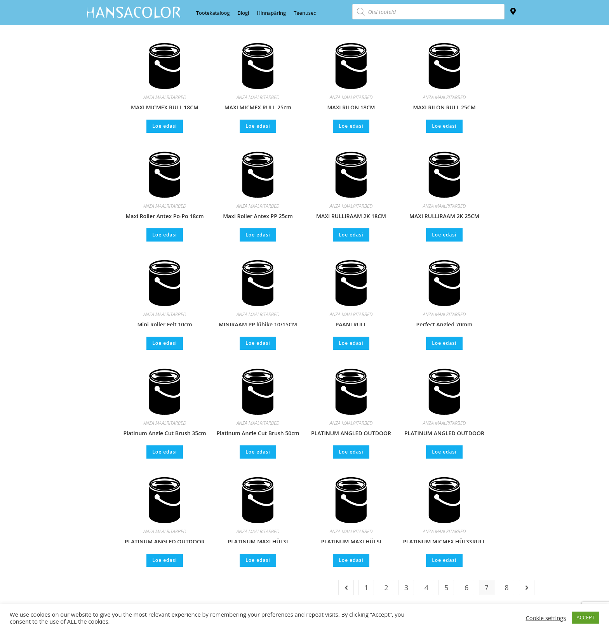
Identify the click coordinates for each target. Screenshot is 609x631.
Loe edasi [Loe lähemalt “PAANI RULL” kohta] (351, 343)
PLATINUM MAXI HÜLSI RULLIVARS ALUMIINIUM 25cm (258, 540)
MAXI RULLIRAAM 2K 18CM (351, 215)
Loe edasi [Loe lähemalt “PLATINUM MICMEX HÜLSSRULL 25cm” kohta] (444, 560)
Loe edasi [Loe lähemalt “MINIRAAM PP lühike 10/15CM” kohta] (257, 343)
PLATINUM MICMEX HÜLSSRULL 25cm (444, 540)
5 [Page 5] (446, 587)
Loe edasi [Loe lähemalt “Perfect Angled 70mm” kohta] (444, 343)
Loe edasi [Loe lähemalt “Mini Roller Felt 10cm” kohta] (164, 343)
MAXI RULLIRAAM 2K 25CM (444, 215)
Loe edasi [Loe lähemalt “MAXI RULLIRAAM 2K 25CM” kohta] (444, 234)
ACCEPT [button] (585, 617)
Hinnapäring (271, 12)
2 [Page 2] (386, 587)
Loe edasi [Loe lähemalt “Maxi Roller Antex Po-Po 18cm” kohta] (164, 234)
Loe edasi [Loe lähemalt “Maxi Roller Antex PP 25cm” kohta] (257, 234)
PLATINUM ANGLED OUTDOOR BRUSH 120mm (444, 432)
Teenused (305, 12)
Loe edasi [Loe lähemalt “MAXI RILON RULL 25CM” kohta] (444, 126)
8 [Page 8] (506, 587)
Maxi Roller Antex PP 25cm (258, 215)
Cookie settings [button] (546, 617)
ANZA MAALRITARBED (164, 97)
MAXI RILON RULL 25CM (444, 106)
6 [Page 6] (466, 587)
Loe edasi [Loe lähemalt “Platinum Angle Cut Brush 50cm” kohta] (257, 451)
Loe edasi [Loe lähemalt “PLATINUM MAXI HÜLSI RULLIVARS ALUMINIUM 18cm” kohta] (351, 560)
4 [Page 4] (426, 587)
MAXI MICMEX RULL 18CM (164, 106)
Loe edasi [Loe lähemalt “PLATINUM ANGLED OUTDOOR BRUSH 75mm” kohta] (164, 560)
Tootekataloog (213, 12)
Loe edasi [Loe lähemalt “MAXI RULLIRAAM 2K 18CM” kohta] (351, 234)
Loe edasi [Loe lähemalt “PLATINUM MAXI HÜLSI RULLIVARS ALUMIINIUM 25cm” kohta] (257, 560)
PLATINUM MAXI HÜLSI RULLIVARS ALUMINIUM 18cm (351, 540)
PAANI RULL (351, 323)
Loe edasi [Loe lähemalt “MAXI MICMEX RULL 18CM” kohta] (164, 126)
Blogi (243, 12)
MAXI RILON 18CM (351, 106)
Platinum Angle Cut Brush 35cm (164, 432)
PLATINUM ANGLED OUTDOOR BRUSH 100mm (351, 432)
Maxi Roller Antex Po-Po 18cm (164, 215)
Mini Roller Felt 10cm (164, 323)
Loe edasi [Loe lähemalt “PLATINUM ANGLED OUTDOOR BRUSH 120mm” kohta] (444, 451)
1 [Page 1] (366, 587)
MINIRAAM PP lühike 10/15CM (258, 323)
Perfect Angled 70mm (444, 323)
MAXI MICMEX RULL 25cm (257, 106)
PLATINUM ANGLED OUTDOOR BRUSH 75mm (165, 540)
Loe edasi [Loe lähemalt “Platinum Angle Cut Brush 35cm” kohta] (164, 451)
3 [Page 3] (406, 587)
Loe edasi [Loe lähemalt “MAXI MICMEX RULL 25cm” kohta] (257, 126)
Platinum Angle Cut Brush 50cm (257, 432)
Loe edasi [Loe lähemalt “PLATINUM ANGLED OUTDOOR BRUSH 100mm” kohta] (351, 451)
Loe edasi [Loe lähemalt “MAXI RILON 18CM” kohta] (351, 126)
